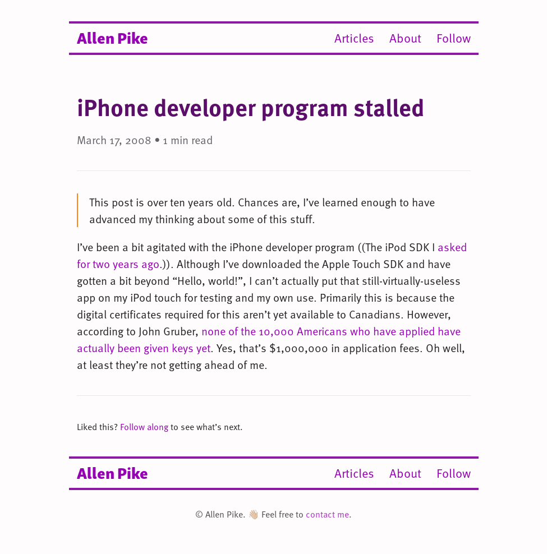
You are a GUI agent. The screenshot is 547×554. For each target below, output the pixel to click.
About (405, 38)
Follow (453, 38)
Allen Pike (112, 37)
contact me (327, 514)
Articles (354, 38)
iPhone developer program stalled (250, 106)
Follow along (144, 426)
